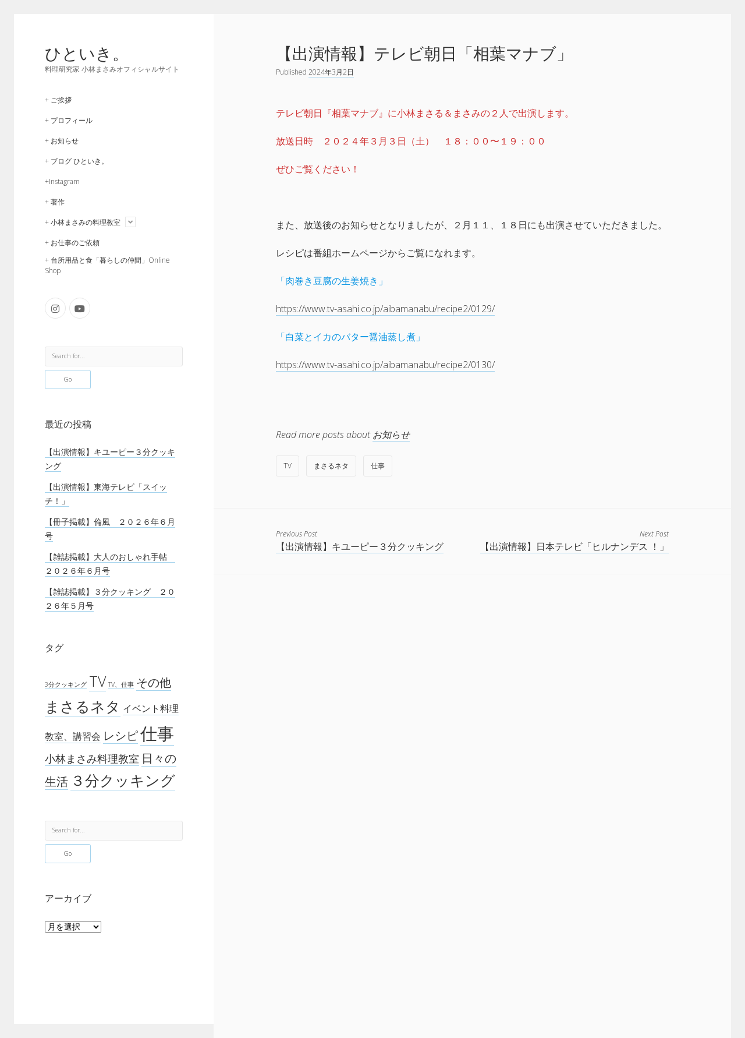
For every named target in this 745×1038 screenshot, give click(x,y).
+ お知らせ (62, 141)
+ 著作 (55, 202)
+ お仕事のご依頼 (72, 243)
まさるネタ (331, 466)
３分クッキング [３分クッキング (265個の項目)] (122, 780)
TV (287, 466)
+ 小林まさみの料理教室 (82, 222)
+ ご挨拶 (58, 100)
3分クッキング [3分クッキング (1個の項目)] (66, 684)
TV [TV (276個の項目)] (97, 681)
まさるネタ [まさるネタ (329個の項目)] (82, 706)
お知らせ (391, 434)
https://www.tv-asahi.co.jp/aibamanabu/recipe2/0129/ (385, 308)
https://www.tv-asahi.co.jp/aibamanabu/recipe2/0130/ (385, 364)
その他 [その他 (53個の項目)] (153, 682)
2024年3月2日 (331, 72)
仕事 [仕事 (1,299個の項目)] (157, 733)
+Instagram (62, 181)
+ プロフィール (69, 120)
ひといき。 (87, 53)
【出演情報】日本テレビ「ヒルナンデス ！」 (574, 546)
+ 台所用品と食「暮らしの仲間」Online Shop (107, 265)
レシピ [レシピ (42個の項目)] (120, 735)
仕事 (378, 466)
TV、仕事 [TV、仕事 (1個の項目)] (121, 684)
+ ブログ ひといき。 (76, 161)
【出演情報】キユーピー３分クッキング (360, 546)
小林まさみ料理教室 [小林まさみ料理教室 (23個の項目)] (92, 758)
